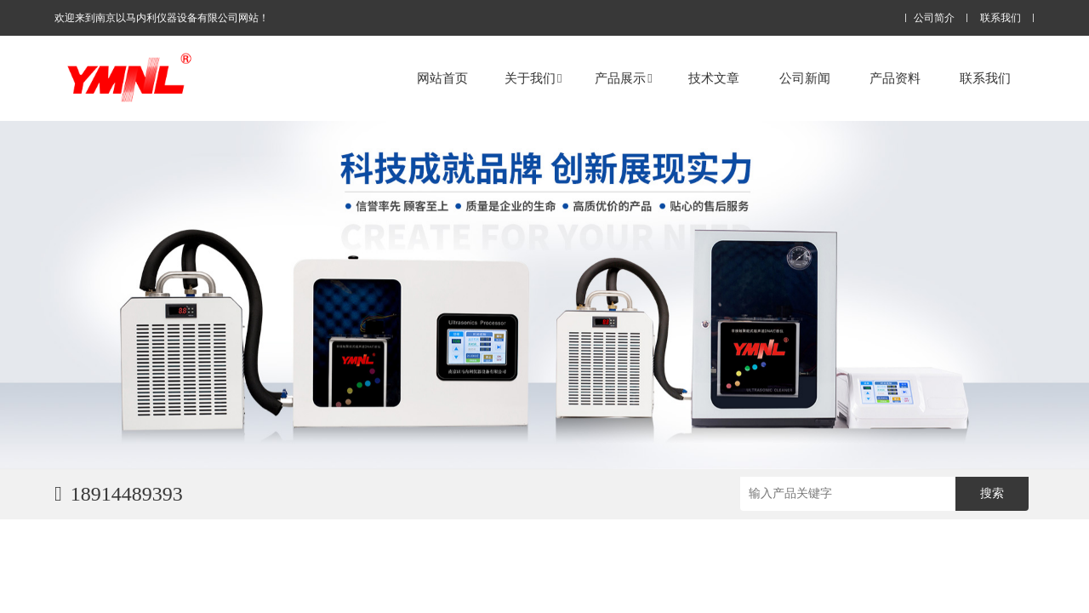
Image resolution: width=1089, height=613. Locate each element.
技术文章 (713, 78)
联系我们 (1000, 18)
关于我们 (533, 78)
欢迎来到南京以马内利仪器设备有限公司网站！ (161, 18)
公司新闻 (804, 78)
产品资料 (895, 78)
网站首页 (442, 78)
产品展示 (623, 78)
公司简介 (934, 18)
